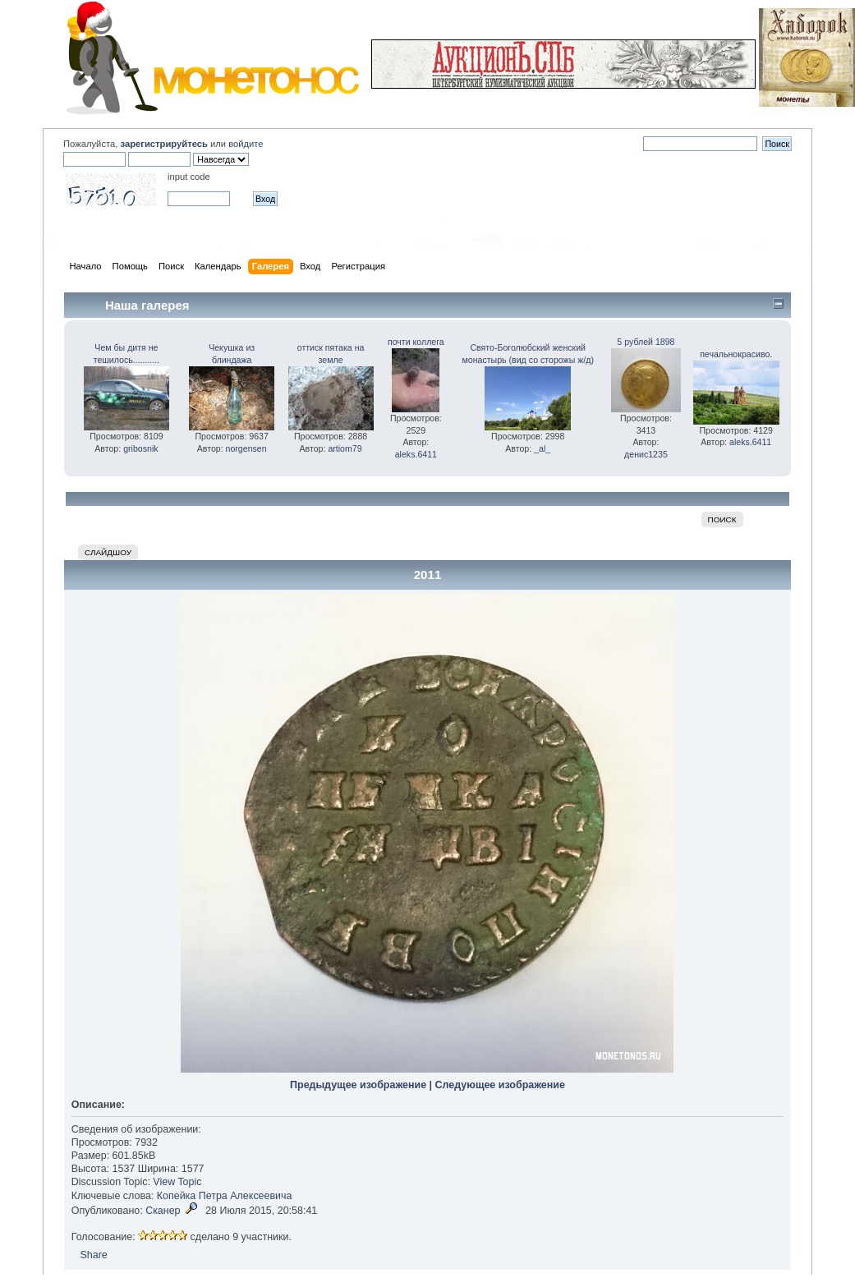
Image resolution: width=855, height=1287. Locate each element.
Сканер (162, 1210)
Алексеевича (261, 1196)
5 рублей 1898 (645, 342)
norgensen (246, 448)
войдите (245, 144)
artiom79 (344, 448)
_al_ (542, 448)
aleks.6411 (416, 454)
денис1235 (646, 454)
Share (94, 1255)
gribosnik (140, 448)
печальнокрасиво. (736, 354)
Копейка (176, 1196)
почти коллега (416, 342)
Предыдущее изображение (358, 1085)
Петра (213, 1196)
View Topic (177, 1182)
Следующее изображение (500, 1085)
